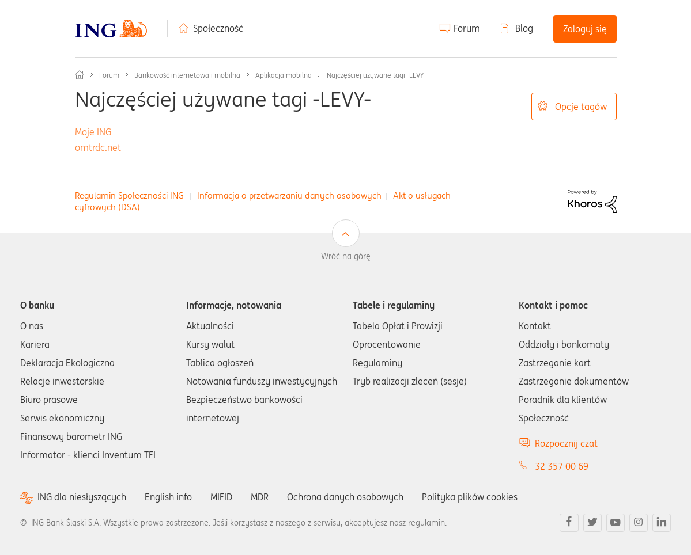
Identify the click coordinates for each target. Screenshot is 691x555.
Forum (467, 28)
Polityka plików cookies (470, 497)
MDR (260, 497)
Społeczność (218, 28)
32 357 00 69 (561, 466)
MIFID (221, 497)
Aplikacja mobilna (283, 75)
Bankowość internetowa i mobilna (187, 75)
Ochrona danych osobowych (345, 497)
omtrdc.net (98, 147)
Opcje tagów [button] (581, 106)
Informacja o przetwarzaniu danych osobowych (289, 195)
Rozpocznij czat (566, 443)
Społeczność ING (79, 74)
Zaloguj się (585, 29)
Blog (524, 28)
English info (168, 497)
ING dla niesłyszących (81, 497)
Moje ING (93, 132)
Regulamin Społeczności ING (129, 195)
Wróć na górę (346, 256)
